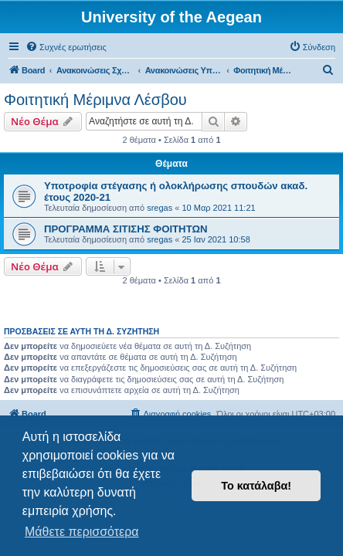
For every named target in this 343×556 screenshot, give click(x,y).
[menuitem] (66, 47)
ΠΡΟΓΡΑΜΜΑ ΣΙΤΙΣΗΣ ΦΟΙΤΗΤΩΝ (126, 229)
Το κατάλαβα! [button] (256, 486)
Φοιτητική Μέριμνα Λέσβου (95, 99)
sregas (159, 207)
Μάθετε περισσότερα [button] (82, 531)
